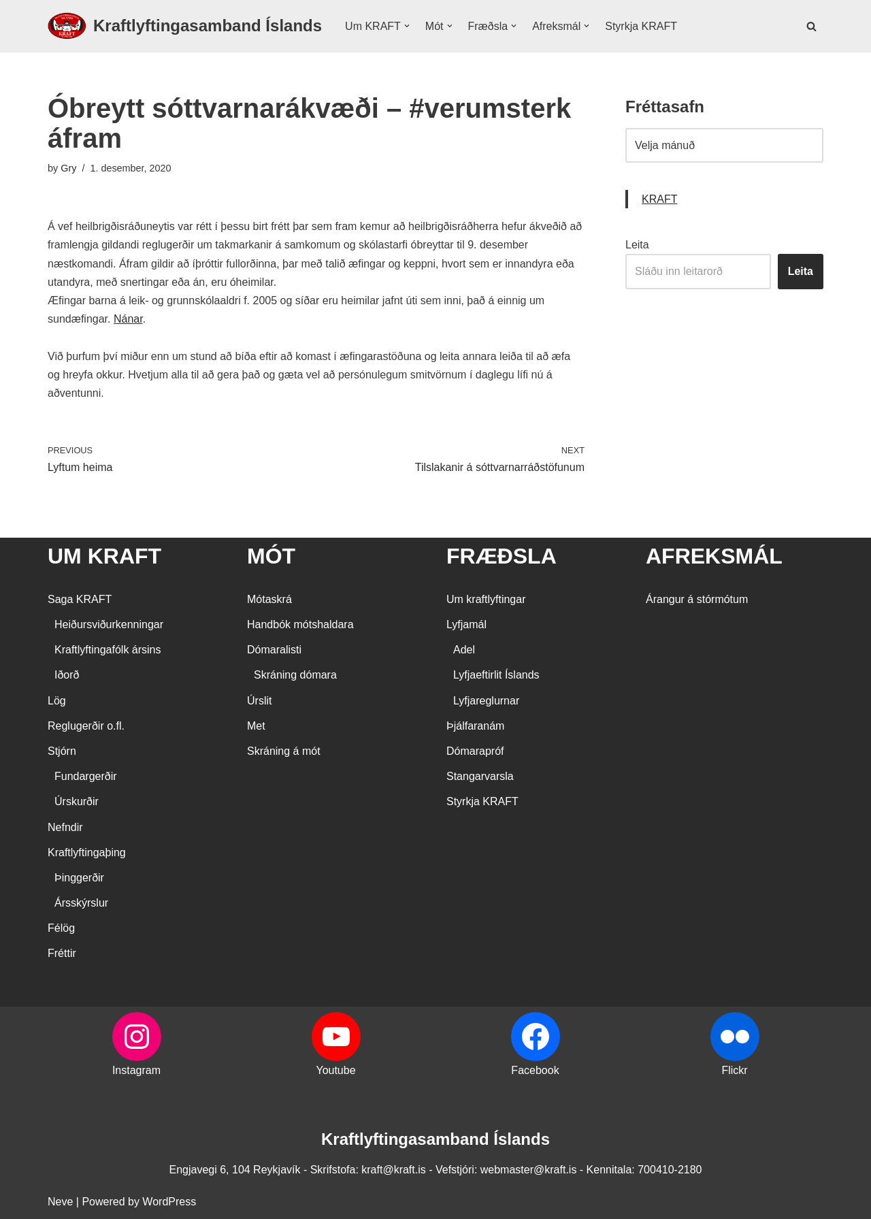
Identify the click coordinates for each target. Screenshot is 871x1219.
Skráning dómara (295, 675)
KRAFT (659, 199)
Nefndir (65, 827)
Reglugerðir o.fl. (86, 726)
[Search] (811, 26)
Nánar (128, 319)
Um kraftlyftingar (485, 599)
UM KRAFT (104, 556)
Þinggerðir (79, 877)
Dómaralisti (274, 649)
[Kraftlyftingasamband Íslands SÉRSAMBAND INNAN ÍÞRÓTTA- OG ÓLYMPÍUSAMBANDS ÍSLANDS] (185, 26)
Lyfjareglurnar (486, 700)
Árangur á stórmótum (697, 599)
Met (256, 726)
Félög (61, 928)
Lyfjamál (466, 624)
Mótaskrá (269, 599)
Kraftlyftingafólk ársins (107, 649)
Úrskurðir (76, 801)
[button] (407, 26)
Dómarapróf (475, 751)
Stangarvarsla (480, 776)
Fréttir (62, 953)
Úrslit (259, 700)
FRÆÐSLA (501, 556)
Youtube (335, 1070)
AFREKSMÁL (714, 556)
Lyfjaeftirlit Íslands (496, 675)
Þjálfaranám (475, 726)
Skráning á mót (284, 751)
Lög (57, 700)
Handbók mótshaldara (300, 624)
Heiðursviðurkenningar (108, 624)
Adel (464, 649)
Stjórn (62, 751)
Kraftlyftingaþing (87, 852)
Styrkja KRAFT (641, 26)
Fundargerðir (85, 776)
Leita (637, 244)
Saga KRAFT (80, 599)
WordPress (169, 1201)
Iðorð (66, 675)
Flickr (734, 1070)
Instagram (136, 1070)
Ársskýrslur (81, 903)
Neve (60, 1201)
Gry (68, 168)
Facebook (535, 1070)
